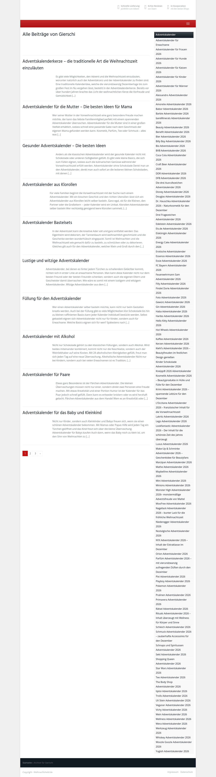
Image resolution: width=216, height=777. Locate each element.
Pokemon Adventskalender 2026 (171, 588)
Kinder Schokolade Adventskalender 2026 (168, 364)
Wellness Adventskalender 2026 (173, 719)
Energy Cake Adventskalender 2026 (172, 245)
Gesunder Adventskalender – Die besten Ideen (64, 146)
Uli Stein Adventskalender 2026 (173, 700)
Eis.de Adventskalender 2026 (172, 228)
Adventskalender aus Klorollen (49, 184)
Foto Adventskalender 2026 (171, 297)
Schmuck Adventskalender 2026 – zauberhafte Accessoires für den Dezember (173, 636)
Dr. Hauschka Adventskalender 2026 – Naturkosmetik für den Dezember (173, 206)
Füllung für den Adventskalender (51, 298)
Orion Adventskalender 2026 (172, 553)
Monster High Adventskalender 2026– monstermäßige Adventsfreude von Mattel (173, 494)
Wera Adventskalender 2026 (171, 723)
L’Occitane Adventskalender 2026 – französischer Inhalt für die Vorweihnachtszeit (173, 407)
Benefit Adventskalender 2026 (172, 132)
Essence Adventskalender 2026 (173, 256)
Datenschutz (187, 772)
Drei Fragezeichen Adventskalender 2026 (168, 217)
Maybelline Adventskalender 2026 (172, 474)
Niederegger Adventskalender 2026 (172, 524)
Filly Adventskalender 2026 (171, 283)
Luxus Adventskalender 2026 (172, 444)
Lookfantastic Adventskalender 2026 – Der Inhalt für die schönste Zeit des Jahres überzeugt (173, 432)
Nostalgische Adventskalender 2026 (172, 533)
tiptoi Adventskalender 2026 (171, 691)
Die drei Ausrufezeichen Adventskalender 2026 (169, 185)
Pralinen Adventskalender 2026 (173, 595)
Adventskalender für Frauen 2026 (171, 52)
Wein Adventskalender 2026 (171, 714)
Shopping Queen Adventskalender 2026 (168, 661)
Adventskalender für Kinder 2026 (171, 79)
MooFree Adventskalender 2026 (173, 503)
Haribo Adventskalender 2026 (172, 316)
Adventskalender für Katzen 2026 (171, 70)
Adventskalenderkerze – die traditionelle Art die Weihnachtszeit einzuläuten (79, 65)
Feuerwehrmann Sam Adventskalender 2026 (168, 277)
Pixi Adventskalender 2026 (170, 576)
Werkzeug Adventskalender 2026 (171, 730)
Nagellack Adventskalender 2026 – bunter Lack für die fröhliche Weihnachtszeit (171, 513)
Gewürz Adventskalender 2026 (173, 302)
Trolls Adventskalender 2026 (172, 695)
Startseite (27, 762)
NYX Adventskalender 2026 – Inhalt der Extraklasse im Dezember (172, 545)
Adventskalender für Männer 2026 (172, 88)
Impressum (172, 772)
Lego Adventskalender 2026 (171, 421)
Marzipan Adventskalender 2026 (174, 462)
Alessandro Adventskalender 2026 (172, 97)
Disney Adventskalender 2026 (172, 192)
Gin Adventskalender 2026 (170, 306)
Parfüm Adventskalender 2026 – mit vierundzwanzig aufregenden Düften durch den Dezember (174, 565)
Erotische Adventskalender (171, 251)
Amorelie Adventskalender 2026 (174, 104)
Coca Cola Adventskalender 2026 (171, 157)
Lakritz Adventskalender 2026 (172, 416)
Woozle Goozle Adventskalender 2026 (174, 744)
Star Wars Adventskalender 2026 (171, 670)
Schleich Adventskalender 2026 (173, 627)
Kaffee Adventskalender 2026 (172, 339)
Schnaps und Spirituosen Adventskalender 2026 (170, 647)
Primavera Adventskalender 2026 (171, 602)
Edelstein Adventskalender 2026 (174, 224)
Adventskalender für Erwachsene (167, 42)
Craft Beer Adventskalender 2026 (171, 166)
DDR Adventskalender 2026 (171, 173)
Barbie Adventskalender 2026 (172, 113)
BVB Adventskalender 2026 (171, 150)
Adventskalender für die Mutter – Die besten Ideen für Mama (77, 107)
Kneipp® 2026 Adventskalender (173, 371)
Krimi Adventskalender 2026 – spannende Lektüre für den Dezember (172, 394)
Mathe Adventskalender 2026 (172, 467)
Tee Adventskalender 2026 (170, 677)
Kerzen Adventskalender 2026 (172, 343)
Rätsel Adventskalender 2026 (172, 608)
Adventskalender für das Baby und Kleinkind (62, 413)
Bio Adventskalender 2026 (170, 146)
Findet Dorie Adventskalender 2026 (172, 291)
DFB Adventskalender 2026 (171, 178)
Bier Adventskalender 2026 (171, 136)
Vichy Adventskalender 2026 (171, 709)
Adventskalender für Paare (46, 374)
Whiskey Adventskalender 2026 (173, 737)
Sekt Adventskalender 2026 (171, 654)
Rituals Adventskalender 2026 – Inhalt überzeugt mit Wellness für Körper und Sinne (173, 618)
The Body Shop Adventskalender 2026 (168, 684)
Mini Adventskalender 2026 (171, 480)
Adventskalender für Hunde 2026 (171, 61)
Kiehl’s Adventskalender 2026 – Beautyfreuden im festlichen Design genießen (173, 353)
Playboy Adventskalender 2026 (173, 581)
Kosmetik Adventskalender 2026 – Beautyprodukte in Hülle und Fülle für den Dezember (174, 380)
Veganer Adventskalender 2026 (173, 705)
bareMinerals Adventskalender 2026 (173, 120)
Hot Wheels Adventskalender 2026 (172, 332)
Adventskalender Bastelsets (47, 222)
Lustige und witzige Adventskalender (55, 261)
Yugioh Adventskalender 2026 (172, 751)
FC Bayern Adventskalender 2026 (171, 268)
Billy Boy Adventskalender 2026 (173, 141)
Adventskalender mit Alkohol (48, 336)
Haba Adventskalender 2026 (171, 311)
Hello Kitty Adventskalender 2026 (171, 323)
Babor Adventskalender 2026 (172, 109)
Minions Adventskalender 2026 (173, 485)
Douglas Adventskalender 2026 (173, 196)
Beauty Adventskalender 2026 (172, 127)
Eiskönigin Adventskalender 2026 (171, 235)
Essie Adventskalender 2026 (171, 260)
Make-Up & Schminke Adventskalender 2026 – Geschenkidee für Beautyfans (172, 453)
